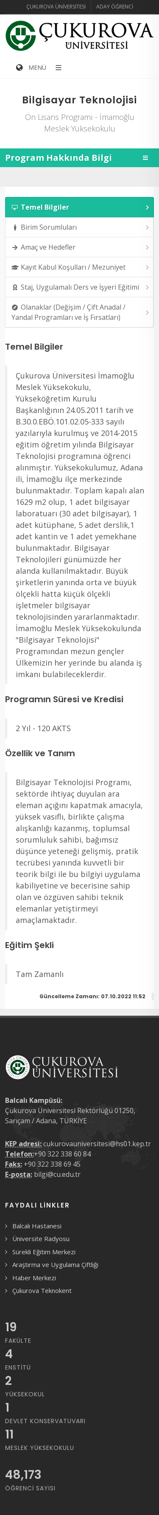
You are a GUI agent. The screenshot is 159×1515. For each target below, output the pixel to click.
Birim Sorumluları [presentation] (81, 227)
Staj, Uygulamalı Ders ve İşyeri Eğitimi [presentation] (81, 287)
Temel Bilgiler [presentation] (81, 207)
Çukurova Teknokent (42, 1290)
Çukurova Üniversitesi (56, 6)
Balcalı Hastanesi (36, 1226)
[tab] (79, 207)
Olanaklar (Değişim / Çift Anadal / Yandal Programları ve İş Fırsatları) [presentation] (81, 312)
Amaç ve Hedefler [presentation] (81, 247)
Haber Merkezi (34, 1277)
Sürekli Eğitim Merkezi (43, 1251)
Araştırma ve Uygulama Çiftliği (55, 1264)
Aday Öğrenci (114, 6)
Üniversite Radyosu (41, 1238)
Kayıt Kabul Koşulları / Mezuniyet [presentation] (81, 267)
